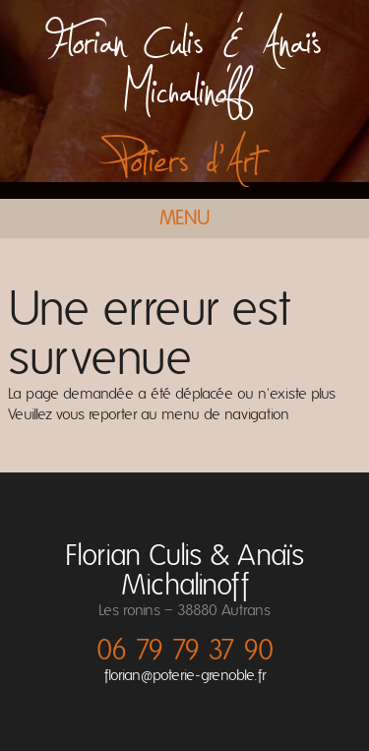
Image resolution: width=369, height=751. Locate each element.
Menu (185, 218)
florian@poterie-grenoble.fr (185, 675)
